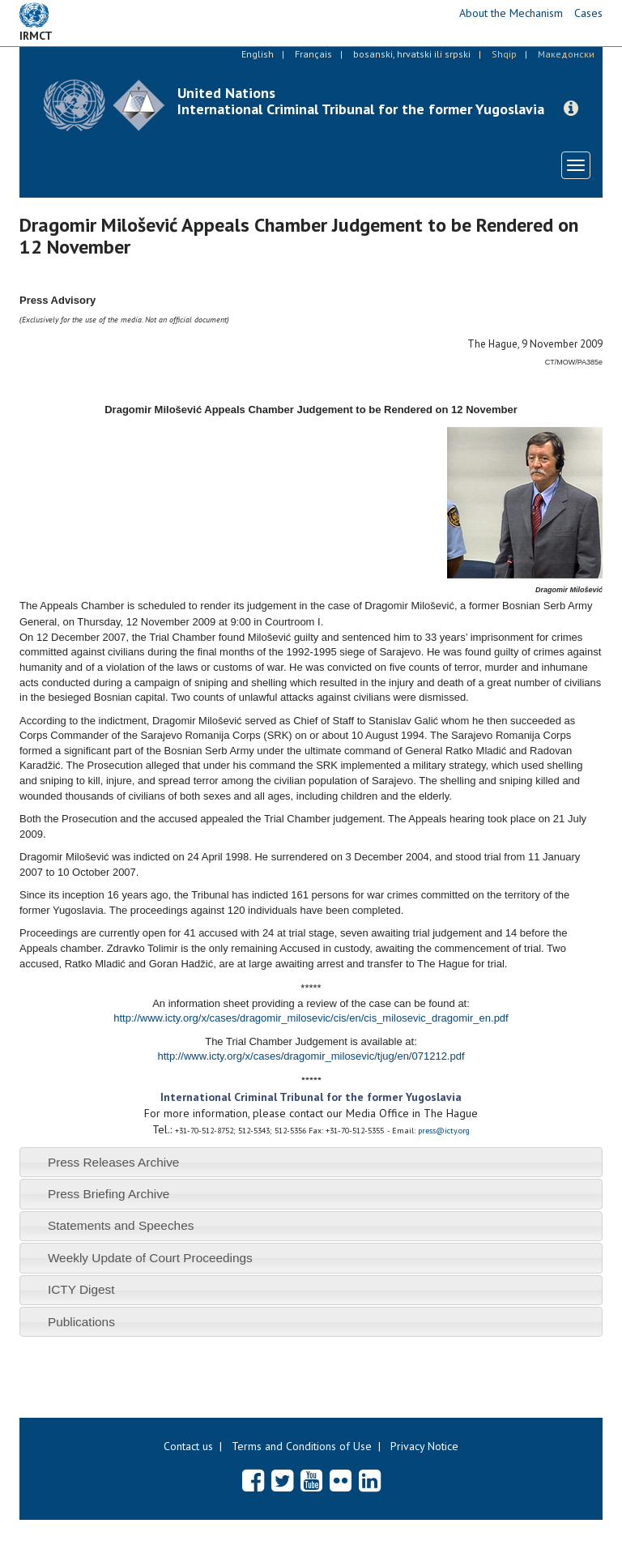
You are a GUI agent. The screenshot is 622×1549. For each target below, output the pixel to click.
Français (313, 54)
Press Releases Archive (114, 1162)
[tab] (311, 1162)
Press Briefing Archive (109, 1194)
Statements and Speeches (121, 1225)
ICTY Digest (81, 1289)
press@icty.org (444, 1130)
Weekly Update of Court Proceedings (150, 1258)
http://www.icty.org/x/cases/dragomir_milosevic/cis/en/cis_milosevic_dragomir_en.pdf (310, 1018)
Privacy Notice (424, 1446)
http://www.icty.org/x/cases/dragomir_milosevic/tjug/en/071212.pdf (310, 1056)
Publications (81, 1322)
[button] (571, 109)
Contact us (188, 1446)
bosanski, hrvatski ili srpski (412, 54)
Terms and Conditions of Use (302, 1446)
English (257, 54)
